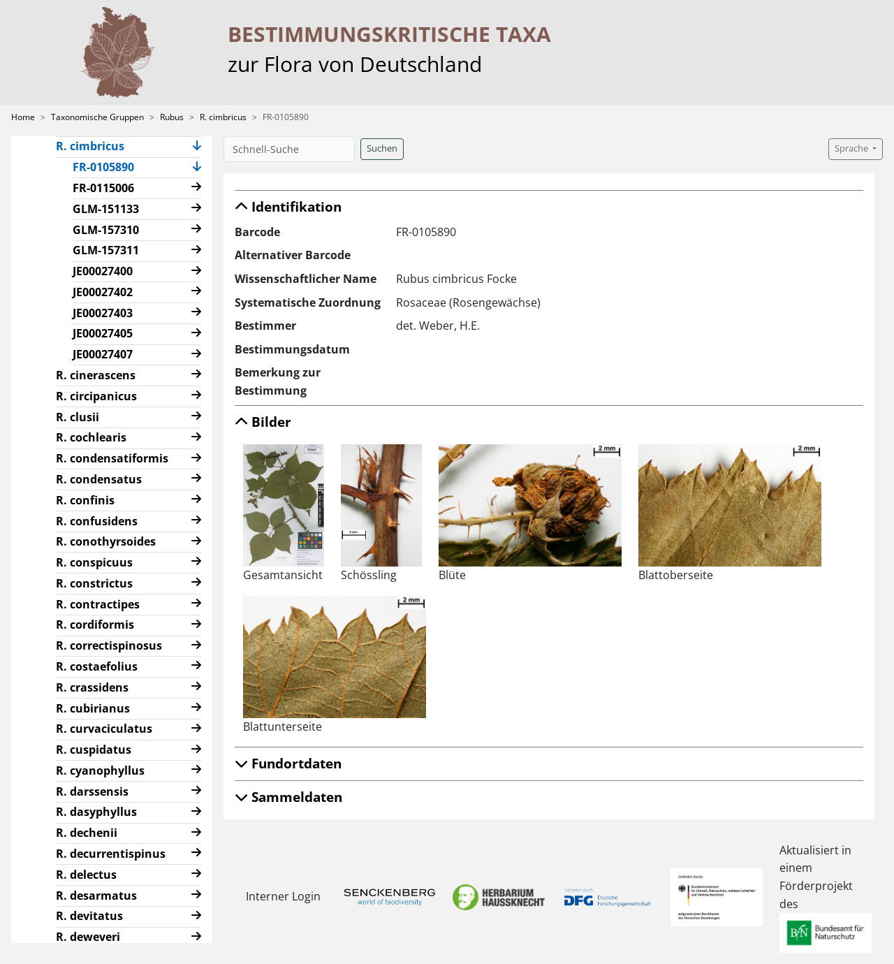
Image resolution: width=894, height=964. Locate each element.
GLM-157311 (106, 250)
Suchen (382, 148)
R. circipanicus (96, 396)
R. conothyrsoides (106, 541)
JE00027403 (103, 313)
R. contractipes (98, 604)
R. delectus (86, 874)
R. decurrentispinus (111, 853)
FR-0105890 (109, 166)
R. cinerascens (95, 375)
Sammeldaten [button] (288, 796)
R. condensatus (99, 479)
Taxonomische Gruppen (97, 117)
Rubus (172, 117)
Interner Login (281, 896)
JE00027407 (103, 354)
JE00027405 (103, 333)
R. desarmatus (96, 895)
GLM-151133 (106, 209)
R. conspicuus (94, 562)
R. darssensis (92, 791)
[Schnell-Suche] (289, 149)
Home (23, 117)
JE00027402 (103, 292)
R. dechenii (86, 832)
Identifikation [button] (288, 206)
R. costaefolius (97, 666)
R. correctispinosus (109, 645)
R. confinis (85, 500)
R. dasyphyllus (96, 811)
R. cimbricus (223, 117)
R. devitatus (89, 915)
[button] (197, 147)
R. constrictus (94, 583)
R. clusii (77, 417)
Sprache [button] (852, 148)
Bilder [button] (263, 421)
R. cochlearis (91, 437)
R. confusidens (97, 521)
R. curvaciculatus (104, 728)
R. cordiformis (95, 624)
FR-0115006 (103, 188)
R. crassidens (92, 687)
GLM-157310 (106, 230)
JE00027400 (103, 271)
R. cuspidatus (93, 749)
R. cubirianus (93, 708)
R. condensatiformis (112, 458)
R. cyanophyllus (100, 770)
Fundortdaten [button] (288, 763)
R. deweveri (88, 936)
